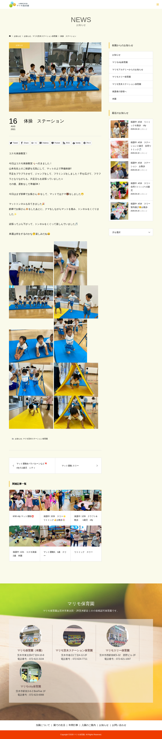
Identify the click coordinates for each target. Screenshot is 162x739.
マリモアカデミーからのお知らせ (127, 69)
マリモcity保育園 (120, 62)
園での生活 (59, 725)
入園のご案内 (89, 725)
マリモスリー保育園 (121, 77)
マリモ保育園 (80, 603)
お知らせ (19, 45)
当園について (43, 725)
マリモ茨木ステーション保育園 (35, 439)
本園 (114, 99)
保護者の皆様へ (119, 91)
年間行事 (73, 725)
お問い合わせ (119, 725)
